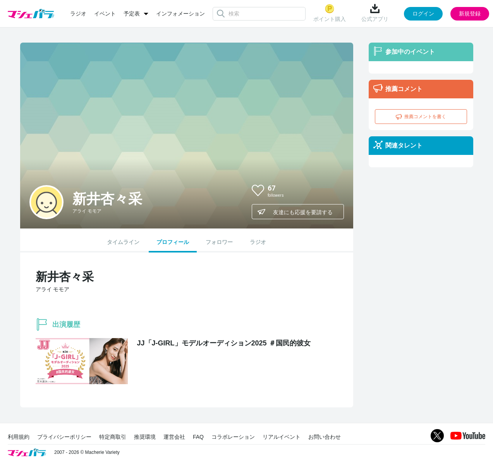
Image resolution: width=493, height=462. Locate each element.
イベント (105, 13)
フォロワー (219, 242)
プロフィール (172, 242)
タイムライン (123, 242)
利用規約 (18, 437)
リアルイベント (282, 437)
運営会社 (174, 437)
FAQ (198, 437)
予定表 (132, 13)
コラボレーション (233, 437)
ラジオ (78, 13)
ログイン (423, 13)
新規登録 (470, 13)
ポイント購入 (329, 13)
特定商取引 (112, 437)
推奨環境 (145, 437)
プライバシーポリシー (64, 437)
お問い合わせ (324, 437)
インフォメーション (180, 13)
